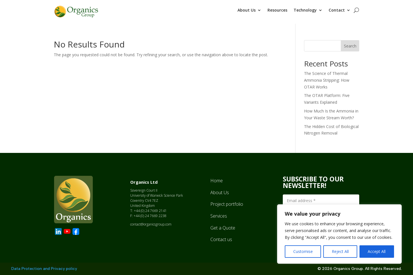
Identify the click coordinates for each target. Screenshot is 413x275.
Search (350, 44)
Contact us (221, 238)
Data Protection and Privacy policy (44, 267)
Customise (303, 251)
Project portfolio (226, 202)
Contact (337, 10)
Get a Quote (222, 226)
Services (218, 214)
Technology (305, 10)
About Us (246, 10)
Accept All (377, 251)
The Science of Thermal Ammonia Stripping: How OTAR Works (326, 78)
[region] (339, 234)
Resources (277, 10)
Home (216, 179)
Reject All (340, 251)
